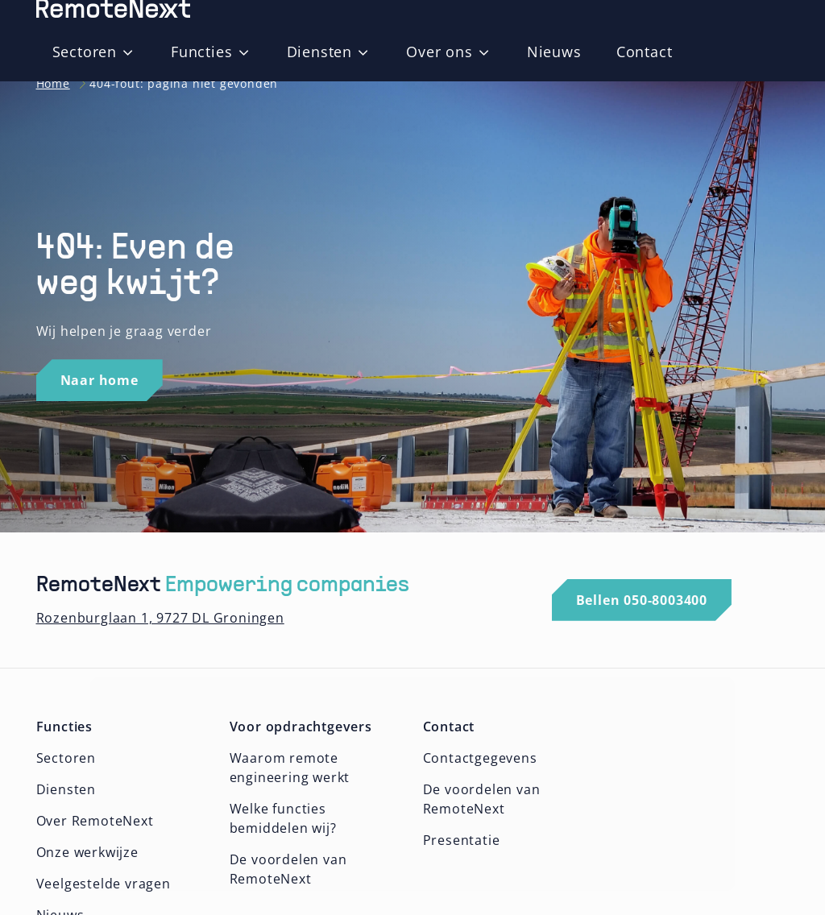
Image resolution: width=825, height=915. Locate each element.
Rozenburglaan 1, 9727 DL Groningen (160, 618)
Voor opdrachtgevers (301, 726)
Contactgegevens (480, 758)
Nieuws (554, 51)
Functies (201, 51)
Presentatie (461, 840)
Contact (644, 51)
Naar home (99, 380)
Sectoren (84, 51)
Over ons (439, 51)
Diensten (319, 51)
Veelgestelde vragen (103, 883)
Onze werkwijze (87, 852)
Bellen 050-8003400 (641, 600)
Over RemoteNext (95, 821)
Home (53, 83)
